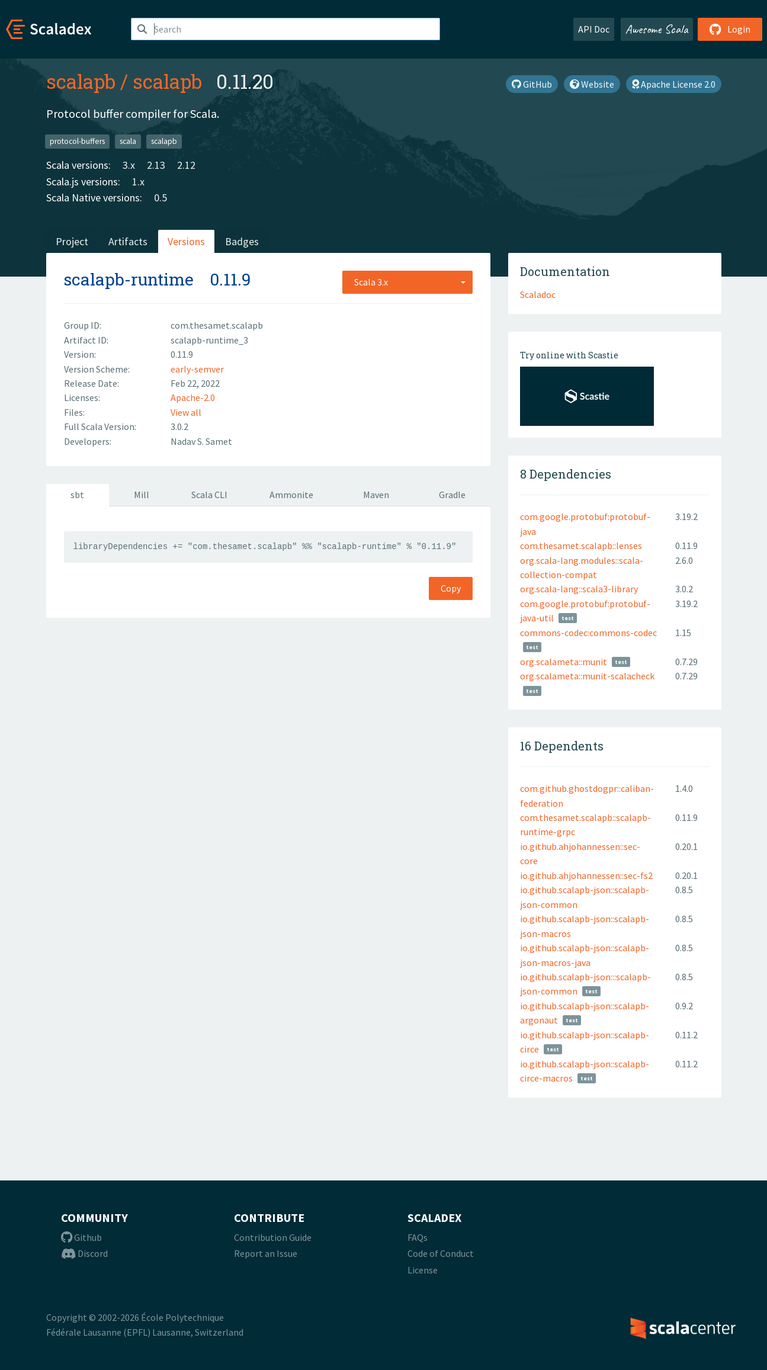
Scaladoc (538, 294)
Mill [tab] (141, 494)
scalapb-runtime (129, 279)
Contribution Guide (273, 1237)
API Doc (593, 29)
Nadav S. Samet (201, 441)
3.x (129, 165)
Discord (84, 1253)
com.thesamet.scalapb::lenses (581, 545)
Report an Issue (265, 1253)
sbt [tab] (77, 494)
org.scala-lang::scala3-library (579, 589)
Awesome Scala (656, 29)
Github (81, 1237)
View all (186, 412)
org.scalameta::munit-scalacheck (587, 676)
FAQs (417, 1237)
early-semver (197, 369)
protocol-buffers (77, 141)
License (422, 1270)
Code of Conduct (440, 1253)
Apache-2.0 (193, 397)
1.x (138, 181)
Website (592, 84)
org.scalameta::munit (563, 662)
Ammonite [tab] (291, 494)
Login (730, 29)
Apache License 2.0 (673, 84)
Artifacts (127, 241)
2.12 (186, 165)
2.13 (156, 165)
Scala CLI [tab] (209, 494)
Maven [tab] (376, 494)
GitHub (532, 84)
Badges (242, 241)
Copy (451, 588)
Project (72, 241)
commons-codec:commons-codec (588, 633)
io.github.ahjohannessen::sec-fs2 (586, 875)
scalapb (80, 81)
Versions (186, 241)
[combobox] (407, 282)
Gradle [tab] (452, 494)
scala (128, 141)
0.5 (160, 197)
